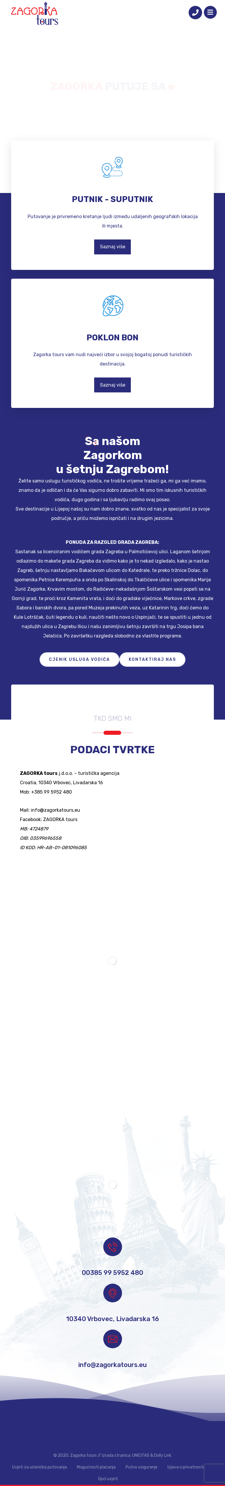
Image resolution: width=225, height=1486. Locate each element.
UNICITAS (140, 1455)
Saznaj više (112, 246)
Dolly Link (162, 1455)
